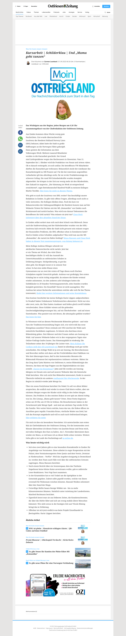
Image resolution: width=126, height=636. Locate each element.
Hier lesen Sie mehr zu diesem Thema (56, 191)
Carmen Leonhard (50, 61)
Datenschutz (41, 628)
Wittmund (82, 16)
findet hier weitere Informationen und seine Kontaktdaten (61, 293)
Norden (74, 16)
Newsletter (34, 6)
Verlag (87, 12)
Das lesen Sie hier (33, 317)
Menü (17, 6)
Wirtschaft (96, 16)
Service (80, 12)
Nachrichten (19, 12)
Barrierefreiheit (58, 628)
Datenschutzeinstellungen (85, 628)
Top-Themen (19, 16)
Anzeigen (71, 12)
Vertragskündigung (70, 628)
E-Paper (26, 6)
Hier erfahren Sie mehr (35, 417)
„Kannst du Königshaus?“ (44, 369)
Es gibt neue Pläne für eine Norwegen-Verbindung (51, 563)
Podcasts (56, 12)
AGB (34, 628)
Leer (46, 16)
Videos (28, 12)
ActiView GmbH (72, 630)
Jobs (64, 12)
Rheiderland (53, 16)
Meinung (105, 16)
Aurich (61, 16)
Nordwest (29, 16)
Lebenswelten (46, 12)
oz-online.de (67, 438)
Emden (68, 16)
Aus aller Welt (38, 16)
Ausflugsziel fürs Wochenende (66, 378)
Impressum (49, 628)
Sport (89, 16)
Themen (36, 12)
